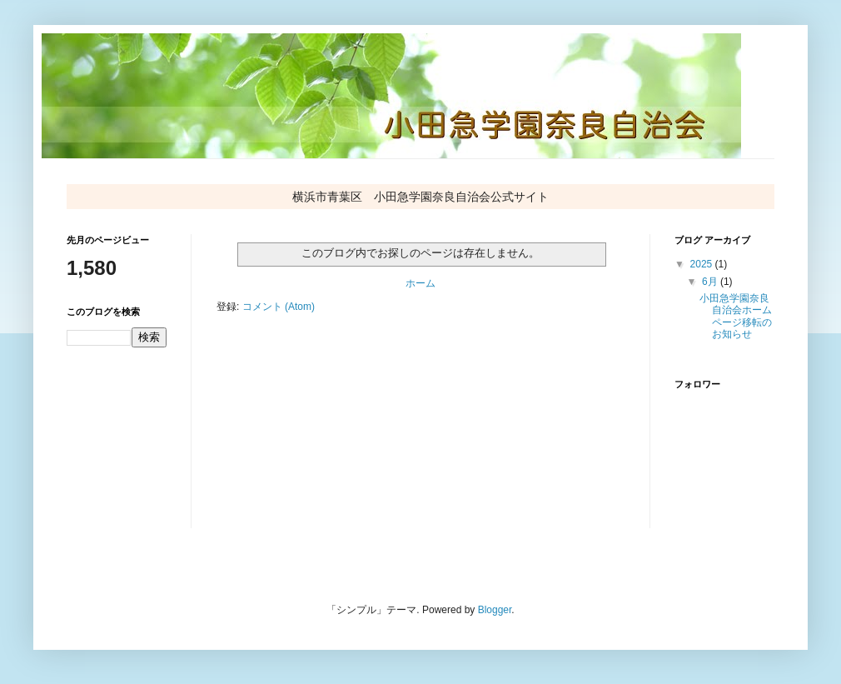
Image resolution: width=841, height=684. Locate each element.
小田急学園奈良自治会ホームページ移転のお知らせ (735, 316)
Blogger (495, 610)
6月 (711, 281)
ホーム (420, 283)
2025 (702, 264)
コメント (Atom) (278, 306)
